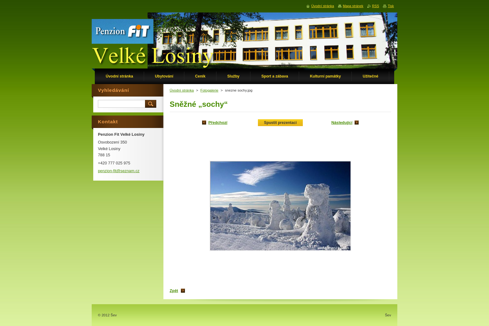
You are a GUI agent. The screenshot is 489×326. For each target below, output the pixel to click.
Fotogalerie (210, 90)
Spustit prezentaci (280, 122)
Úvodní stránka (182, 90)
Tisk (391, 6)
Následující (341, 122)
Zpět (174, 290)
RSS (375, 6)
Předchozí (217, 122)
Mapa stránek (353, 6)
